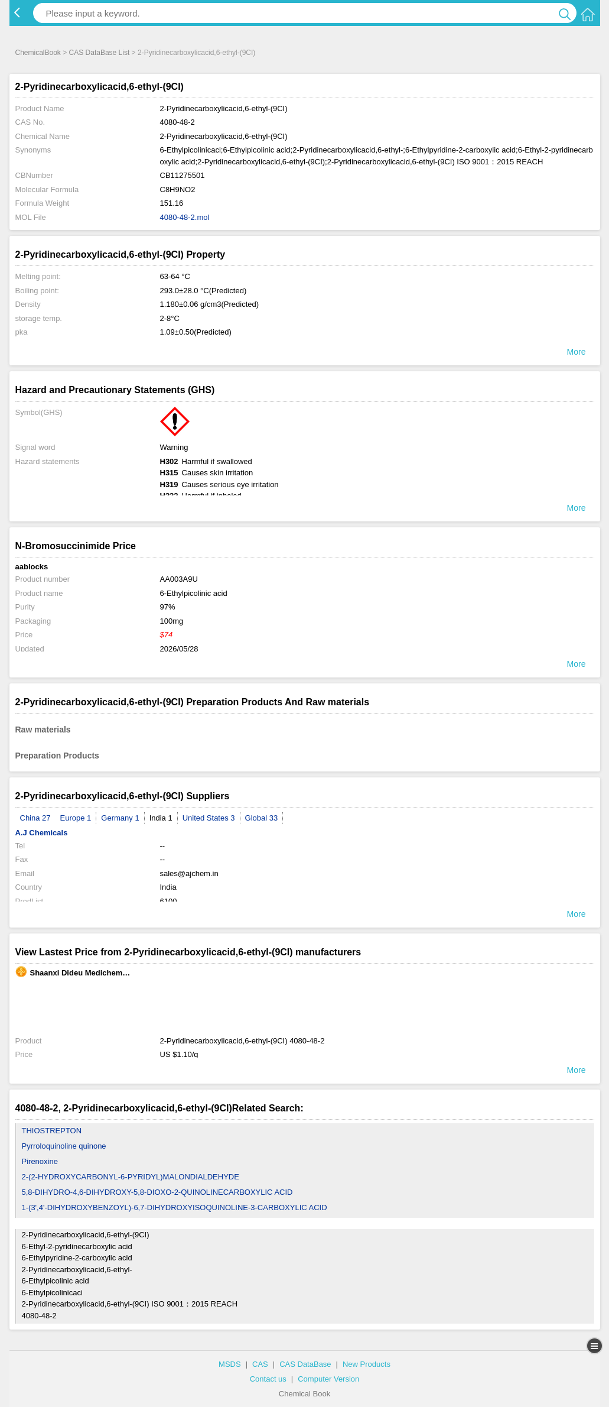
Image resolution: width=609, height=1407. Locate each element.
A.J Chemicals (41, 832)
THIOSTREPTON (52, 1130)
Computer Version (328, 1378)
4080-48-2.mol (185, 217)
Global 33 (261, 817)
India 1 (160, 817)
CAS (260, 1364)
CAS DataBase (305, 1364)
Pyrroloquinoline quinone (64, 1146)
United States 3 (209, 817)
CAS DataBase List (99, 52)
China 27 (35, 817)
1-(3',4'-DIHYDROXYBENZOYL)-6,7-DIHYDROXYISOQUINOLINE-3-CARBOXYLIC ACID (174, 1207)
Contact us (268, 1378)
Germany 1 (120, 817)
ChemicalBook (38, 52)
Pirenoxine (40, 1161)
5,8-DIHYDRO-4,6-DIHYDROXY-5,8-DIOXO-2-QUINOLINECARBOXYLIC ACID (157, 1192)
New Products (366, 1364)
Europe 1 (76, 817)
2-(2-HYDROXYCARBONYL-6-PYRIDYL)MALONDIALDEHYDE (130, 1176)
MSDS (230, 1364)
